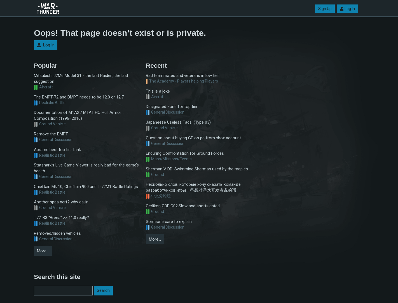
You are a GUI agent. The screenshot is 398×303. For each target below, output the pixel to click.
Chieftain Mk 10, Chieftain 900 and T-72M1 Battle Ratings (86, 186)
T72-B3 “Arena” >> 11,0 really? (61, 217)
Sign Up (325, 8)
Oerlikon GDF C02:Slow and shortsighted (183, 205)
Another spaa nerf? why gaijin (61, 202)
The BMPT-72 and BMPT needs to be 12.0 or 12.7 (79, 97)
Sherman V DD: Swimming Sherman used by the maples (197, 169)
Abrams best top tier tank (57, 149)
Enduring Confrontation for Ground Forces (185, 153)
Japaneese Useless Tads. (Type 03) (178, 122)
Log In (347, 8)
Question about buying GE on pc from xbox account (193, 137)
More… (43, 250)
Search (103, 290)
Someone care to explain (169, 221)
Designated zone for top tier (172, 106)
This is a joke (158, 91)
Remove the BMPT (51, 134)
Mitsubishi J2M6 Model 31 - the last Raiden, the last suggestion (81, 78)
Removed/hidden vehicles (57, 233)
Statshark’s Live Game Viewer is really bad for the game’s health (86, 168)
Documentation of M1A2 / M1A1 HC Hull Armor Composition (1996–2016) (77, 115)
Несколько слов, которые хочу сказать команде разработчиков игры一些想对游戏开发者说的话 (193, 187)
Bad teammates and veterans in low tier (182, 75)
